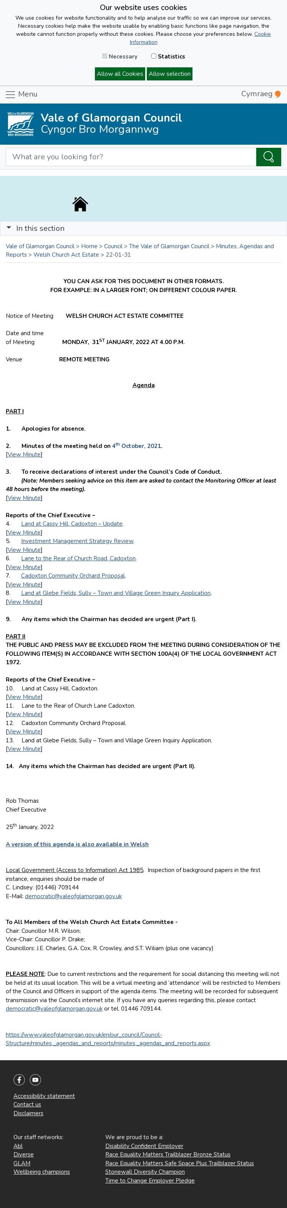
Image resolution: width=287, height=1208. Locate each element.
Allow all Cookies (120, 74)
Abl (18, 1146)
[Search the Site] (268, 157)
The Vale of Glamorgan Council (169, 246)
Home (89, 246)
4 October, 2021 (136, 446)
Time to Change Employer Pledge (150, 1181)
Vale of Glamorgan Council (40, 246)
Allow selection (170, 74)
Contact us (27, 1104)
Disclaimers (28, 1113)
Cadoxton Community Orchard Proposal (73, 576)
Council (113, 246)
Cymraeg (261, 94)
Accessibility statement (44, 1096)
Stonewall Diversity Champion (145, 1172)
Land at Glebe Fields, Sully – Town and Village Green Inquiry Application (116, 593)
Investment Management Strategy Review (77, 541)
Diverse (23, 1154)
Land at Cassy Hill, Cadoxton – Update (72, 524)
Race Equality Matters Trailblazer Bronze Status (168, 1154)
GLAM (21, 1163)
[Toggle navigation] (143, 228)
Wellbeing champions (41, 1172)
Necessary (120, 56)
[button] (8, 228)
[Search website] (131, 157)
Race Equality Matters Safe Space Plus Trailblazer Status (179, 1163)
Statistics (168, 56)
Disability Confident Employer (144, 1146)
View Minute (24, 454)
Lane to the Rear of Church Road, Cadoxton (78, 558)
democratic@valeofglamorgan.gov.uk (73, 896)
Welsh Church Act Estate (66, 255)
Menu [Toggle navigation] (21, 94)
